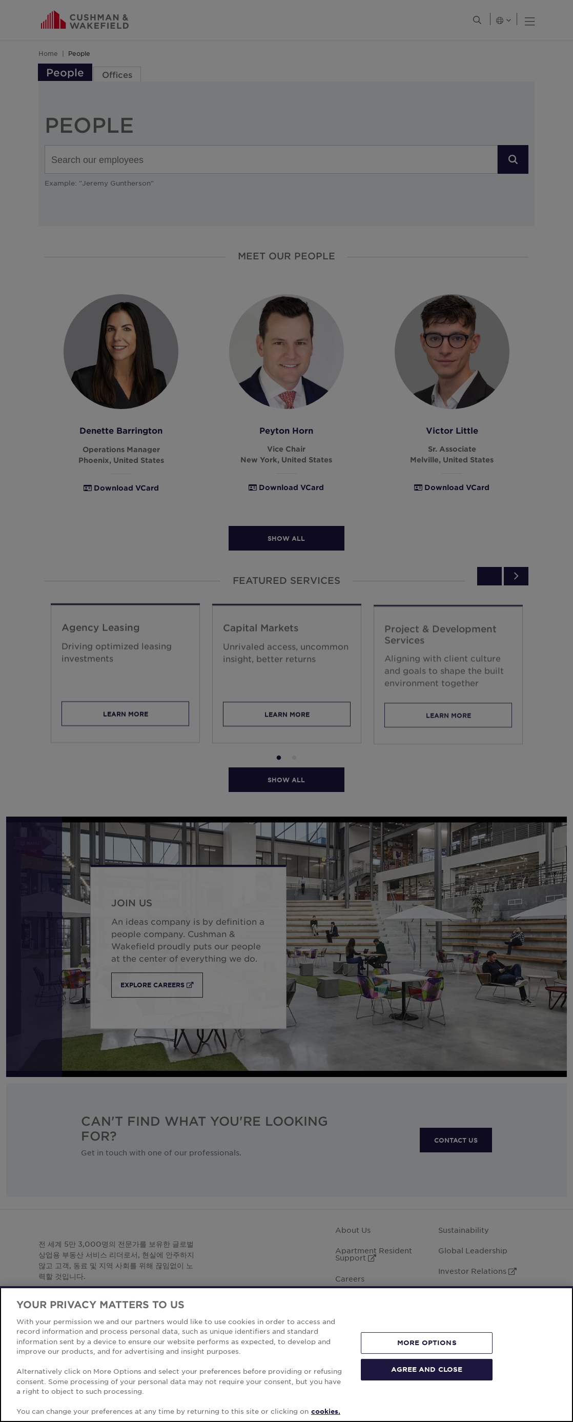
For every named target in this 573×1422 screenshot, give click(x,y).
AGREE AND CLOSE (426, 1369)
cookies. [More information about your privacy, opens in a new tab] (325, 1411)
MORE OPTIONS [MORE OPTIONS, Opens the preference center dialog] (427, 1342)
